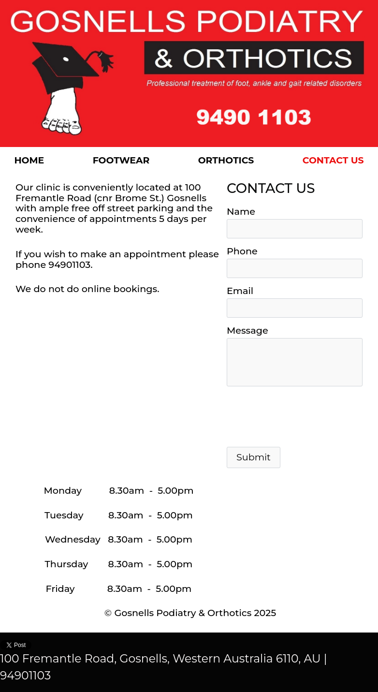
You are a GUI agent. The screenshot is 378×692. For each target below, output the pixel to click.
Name (241, 211)
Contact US (333, 160)
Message (247, 330)
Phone (242, 251)
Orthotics (226, 160)
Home (29, 160)
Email (240, 290)
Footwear (121, 160)
